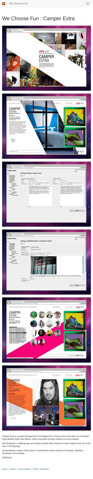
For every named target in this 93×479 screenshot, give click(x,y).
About (4, 469)
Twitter (35, 469)
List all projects (24, 469)
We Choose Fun (18, 3)
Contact (12, 469)
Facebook (44, 469)
